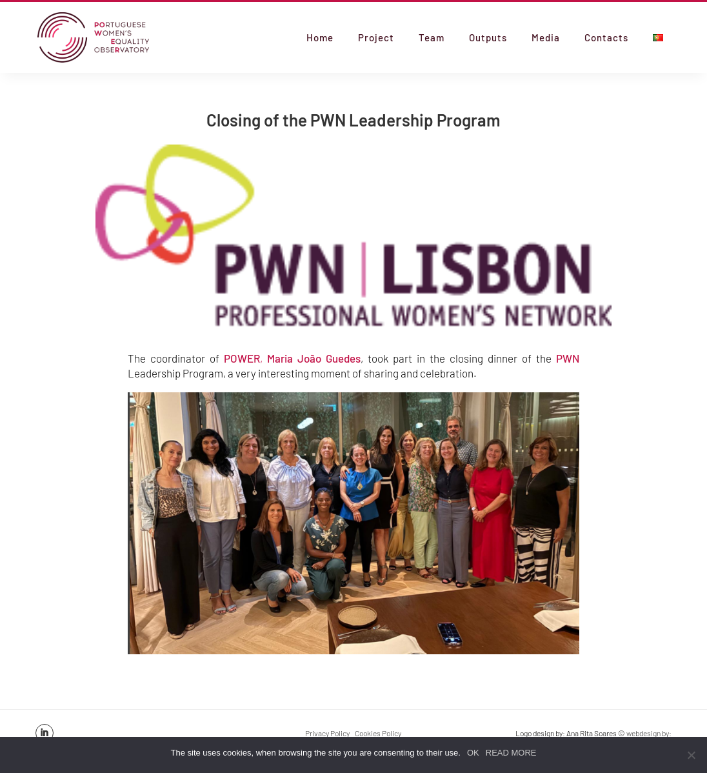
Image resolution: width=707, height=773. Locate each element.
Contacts (606, 38)
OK (473, 753)
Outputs (488, 38)
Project (376, 38)
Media (546, 38)
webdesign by (647, 733)
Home (320, 38)
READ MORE (511, 753)
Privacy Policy (327, 733)
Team (431, 38)
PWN (567, 358)
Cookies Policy (378, 733)
